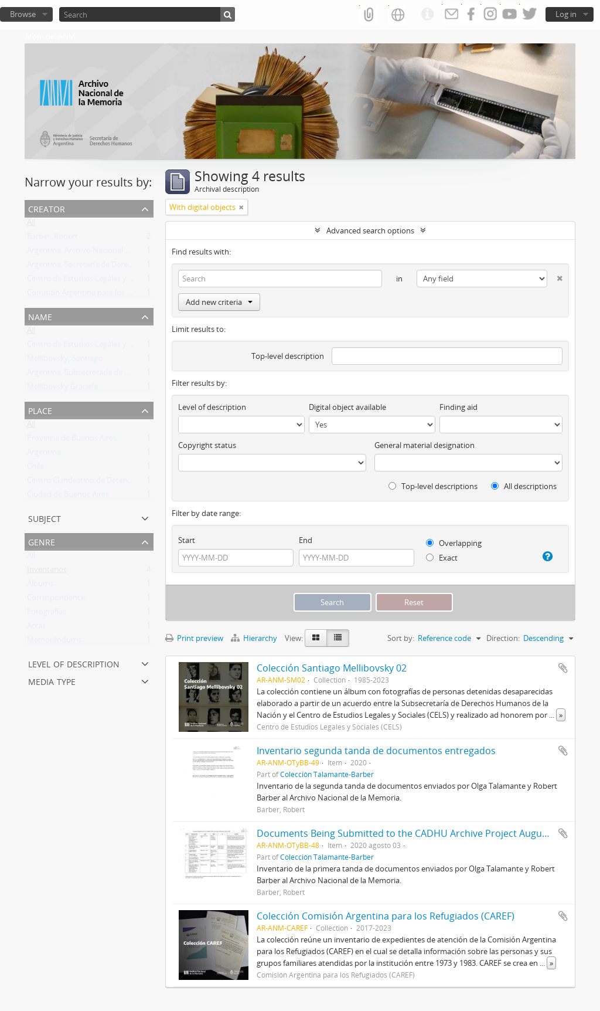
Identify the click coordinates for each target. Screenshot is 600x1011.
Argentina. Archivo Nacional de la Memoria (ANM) (113, 252)
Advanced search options (370, 230)
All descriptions (524, 486)
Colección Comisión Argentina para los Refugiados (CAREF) (385, 916)
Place (40, 410)
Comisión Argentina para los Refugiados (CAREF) (110, 295)
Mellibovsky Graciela (62, 389)
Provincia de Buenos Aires (72, 440)
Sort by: (400, 638)
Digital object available (347, 407)
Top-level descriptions (433, 486)
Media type (52, 680)
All (31, 224)
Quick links (427, 14)
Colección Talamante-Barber (327, 774)
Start (186, 540)
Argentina (44, 454)
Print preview (194, 638)
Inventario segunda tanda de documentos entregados (376, 750)
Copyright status (207, 445)
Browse (23, 14)
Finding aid (458, 407)
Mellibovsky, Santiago (65, 360)
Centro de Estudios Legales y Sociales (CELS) (103, 281)
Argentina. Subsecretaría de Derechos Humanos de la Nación (132, 374)
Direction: (503, 638)
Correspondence (56, 600)
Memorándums (54, 642)
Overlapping (454, 543)
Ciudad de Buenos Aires (68, 496)
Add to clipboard (563, 668)
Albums (40, 586)
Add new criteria (219, 302)
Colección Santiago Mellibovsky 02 (332, 667)
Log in (566, 14)
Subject (44, 517)
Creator (46, 208)
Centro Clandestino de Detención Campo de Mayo (114, 482)
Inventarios (47, 571)
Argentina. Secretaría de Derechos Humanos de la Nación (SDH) (137, 267)
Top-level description (287, 356)
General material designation (424, 445)
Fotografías (46, 614)
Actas (36, 628)
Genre (41, 541)
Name (40, 316)
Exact (442, 557)
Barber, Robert (52, 238)
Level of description (74, 663)
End (305, 540)
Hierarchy (255, 638)
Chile (35, 468)
